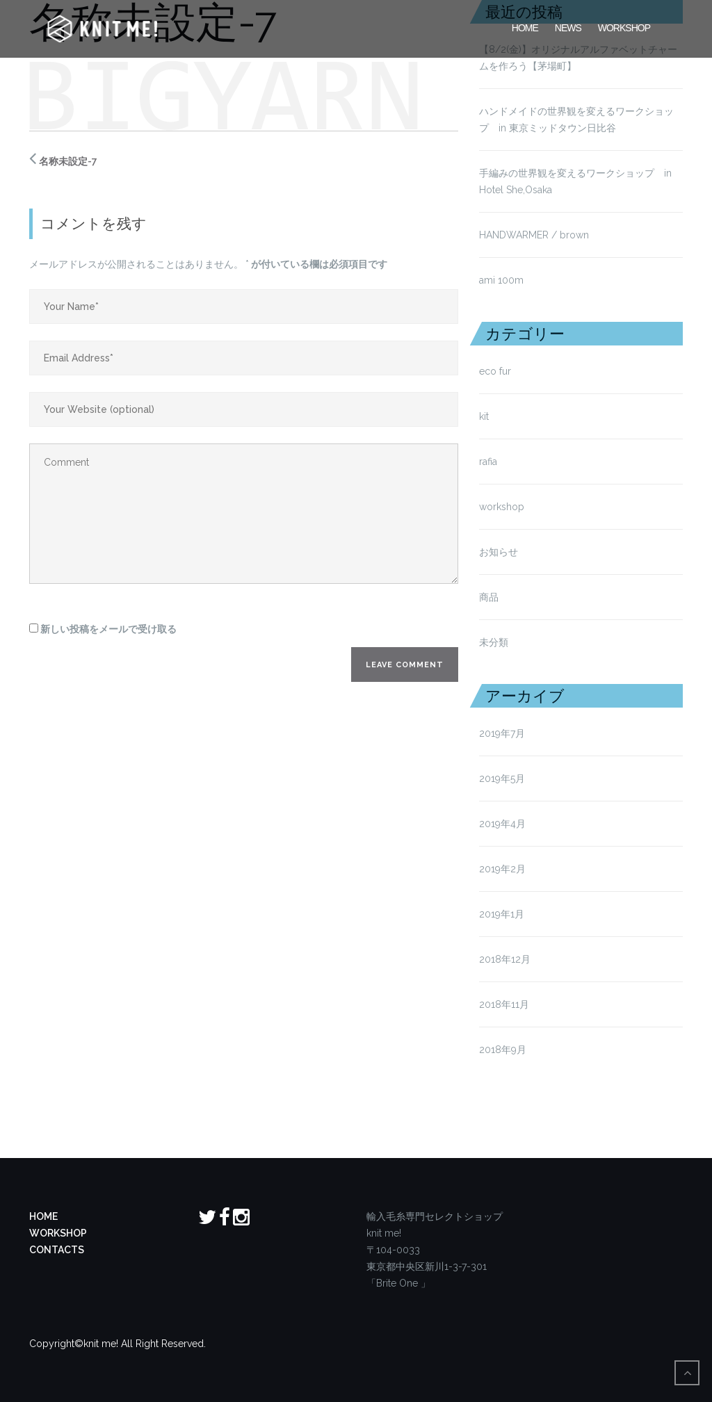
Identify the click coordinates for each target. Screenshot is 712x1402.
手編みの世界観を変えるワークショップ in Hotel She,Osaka (575, 181)
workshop (501, 506)
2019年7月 (502, 733)
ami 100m (501, 280)
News (568, 26)
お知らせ (498, 551)
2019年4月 (502, 823)
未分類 (493, 642)
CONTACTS (56, 1249)
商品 (489, 597)
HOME (525, 26)
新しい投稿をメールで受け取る (108, 629)
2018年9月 (502, 1049)
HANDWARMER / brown (534, 235)
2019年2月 (502, 868)
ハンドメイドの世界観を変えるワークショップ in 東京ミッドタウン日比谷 (576, 119)
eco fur (495, 371)
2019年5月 (502, 778)
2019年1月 (501, 914)
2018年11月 (504, 1004)
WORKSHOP (58, 1233)
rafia (488, 461)
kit (484, 416)
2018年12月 (505, 959)
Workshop (624, 26)
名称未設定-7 (68, 161)
